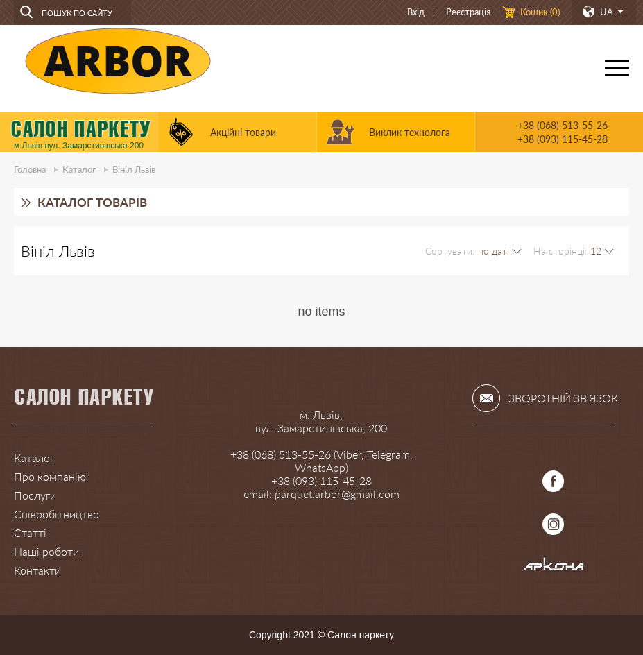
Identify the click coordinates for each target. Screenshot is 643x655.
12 (595, 251)
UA (606, 11)
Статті (30, 532)
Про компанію (50, 476)
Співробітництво (56, 513)
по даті (493, 251)
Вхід (416, 11)
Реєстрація (468, 11)
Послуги (35, 495)
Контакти (37, 570)
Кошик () (540, 11)
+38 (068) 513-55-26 (562, 125)
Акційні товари (243, 132)
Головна (30, 169)
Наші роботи (46, 551)
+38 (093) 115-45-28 (562, 139)
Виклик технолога (409, 132)
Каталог (79, 169)
